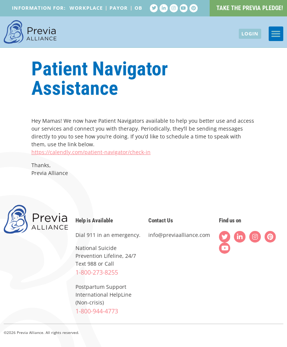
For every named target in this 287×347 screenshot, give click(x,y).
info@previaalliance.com (179, 234)
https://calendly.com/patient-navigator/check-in (91, 152)
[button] (276, 34)
